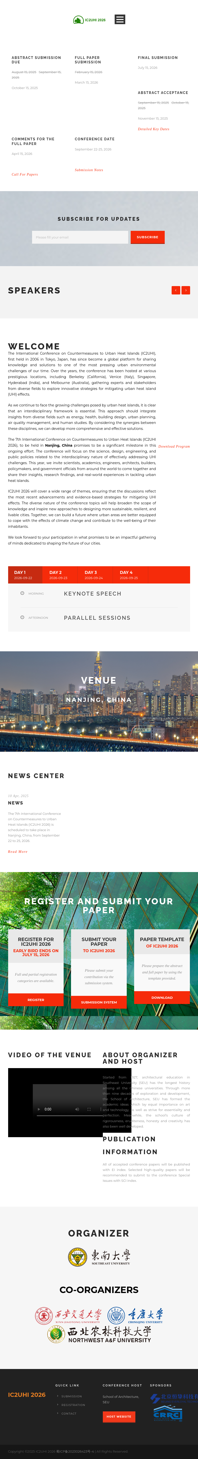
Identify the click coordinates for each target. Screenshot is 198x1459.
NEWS (15, 802)
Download (162, 998)
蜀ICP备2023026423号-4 (75, 1451)
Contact (69, 1413)
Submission (72, 1396)
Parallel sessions (97, 618)
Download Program (174, 446)
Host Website (119, 1416)
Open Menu (120, 19)
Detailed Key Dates (153, 129)
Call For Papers (25, 174)
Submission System (99, 1002)
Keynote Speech (93, 593)
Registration (73, 1405)
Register (36, 1000)
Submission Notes (89, 170)
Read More (18, 852)
